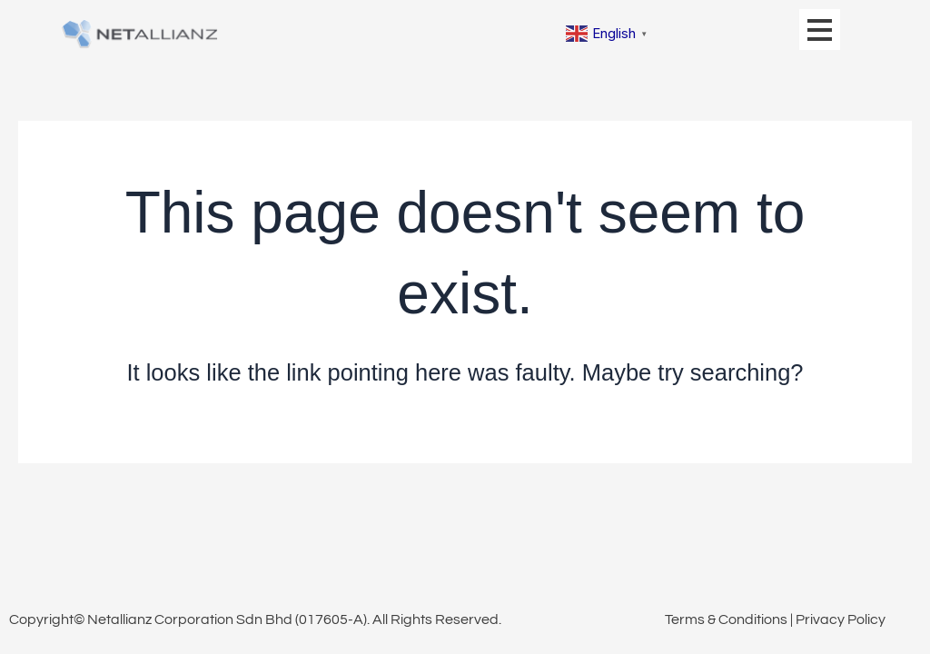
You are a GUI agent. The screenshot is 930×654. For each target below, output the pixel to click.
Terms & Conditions (726, 619)
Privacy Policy (840, 619)
